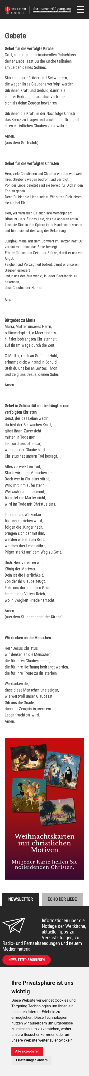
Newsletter (20, 899)
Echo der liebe (62, 899)
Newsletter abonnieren (27, 960)
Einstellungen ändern (32, 1060)
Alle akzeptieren (27, 1051)
